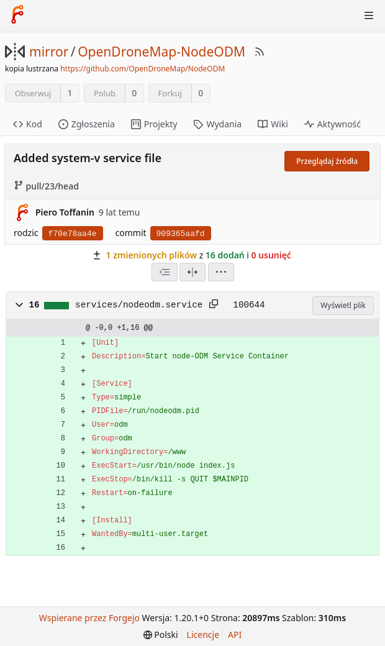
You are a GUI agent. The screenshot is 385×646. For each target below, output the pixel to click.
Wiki (273, 124)
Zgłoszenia (86, 124)
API (235, 634)
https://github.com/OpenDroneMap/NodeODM (142, 68)
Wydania (217, 124)
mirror (48, 51)
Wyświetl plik (343, 305)
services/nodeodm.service (138, 305)
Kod (27, 124)
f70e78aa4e (72, 234)
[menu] (221, 272)
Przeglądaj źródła (327, 161)
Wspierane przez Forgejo (89, 618)
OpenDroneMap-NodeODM (161, 51)
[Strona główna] (17, 15)
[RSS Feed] (259, 51)
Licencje (203, 634)
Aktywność (332, 124)
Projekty (154, 124)
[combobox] (165, 272)
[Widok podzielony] (192, 272)
